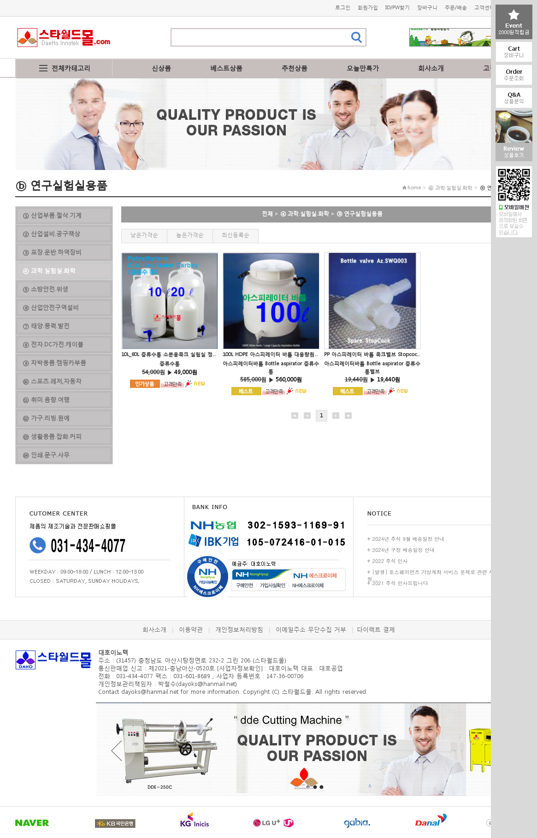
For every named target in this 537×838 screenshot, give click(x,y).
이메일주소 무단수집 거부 (311, 629)
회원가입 (368, 8)
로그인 (342, 8)
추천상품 (294, 68)
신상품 (161, 68)
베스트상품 (226, 68)
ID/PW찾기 (397, 8)
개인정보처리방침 (239, 629)
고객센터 (484, 8)
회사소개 (431, 68)
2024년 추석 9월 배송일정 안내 (408, 538)
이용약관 (191, 629)
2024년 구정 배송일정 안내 (403, 549)
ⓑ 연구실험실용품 (359, 213)
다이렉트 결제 (376, 629)
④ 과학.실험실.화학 (304, 213)
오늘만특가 (363, 68)
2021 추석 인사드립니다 (400, 583)
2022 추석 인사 (390, 560)
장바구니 (427, 8)
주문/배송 (456, 8)
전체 (267, 213)
